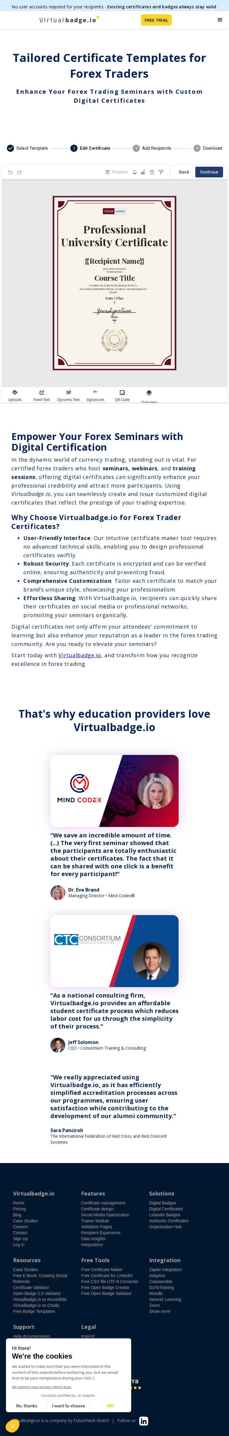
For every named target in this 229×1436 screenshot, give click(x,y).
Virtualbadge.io (79, 655)
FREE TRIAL (156, 20)
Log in (18, 1244)
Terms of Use (94, 1348)
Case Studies (25, 1220)
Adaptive (157, 1275)
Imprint (88, 1336)
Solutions (161, 1193)
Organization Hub (165, 1226)
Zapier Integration (165, 1269)
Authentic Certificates (168, 1220)
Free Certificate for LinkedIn (107, 1275)
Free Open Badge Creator (105, 1287)
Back (184, 172)
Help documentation (31, 1336)
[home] (69, 20)
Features (93, 1193)
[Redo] (19, 172)
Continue (209, 172)
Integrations (92, 1244)
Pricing (19, 1208)
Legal (88, 1326)
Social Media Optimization (105, 1214)
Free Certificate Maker (101, 1269)
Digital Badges (162, 1203)
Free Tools (95, 1260)
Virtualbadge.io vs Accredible (40, 1299)
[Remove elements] (152, 172)
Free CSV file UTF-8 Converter (109, 1281)
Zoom (154, 1305)
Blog (17, 1214)
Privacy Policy (94, 1354)
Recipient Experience (100, 1232)
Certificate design (97, 1208)
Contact (20, 1232)
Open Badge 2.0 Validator (37, 1293)
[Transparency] (135, 172)
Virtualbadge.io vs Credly (36, 1305)
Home (18, 1203)
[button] (220, 20)
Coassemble (160, 1281)
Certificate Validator (31, 1287)
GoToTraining (161, 1287)
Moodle (156, 1293)
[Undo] (10, 172)
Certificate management (103, 1203)
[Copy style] (161, 172)
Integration (164, 1260)
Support (24, 1326)
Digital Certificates (166, 1208)
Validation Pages (96, 1226)
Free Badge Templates (34, 1311)
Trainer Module (95, 1220)
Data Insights (93, 1238)
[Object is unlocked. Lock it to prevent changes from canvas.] (143, 172)
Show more (159, 1311)
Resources (27, 1260)
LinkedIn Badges (164, 1214)
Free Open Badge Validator (106, 1293)
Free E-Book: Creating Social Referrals (40, 1278)
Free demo (29, 1349)
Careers (20, 1226)
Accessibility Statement (103, 1342)
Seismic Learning (165, 1299)
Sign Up (20, 1238)
